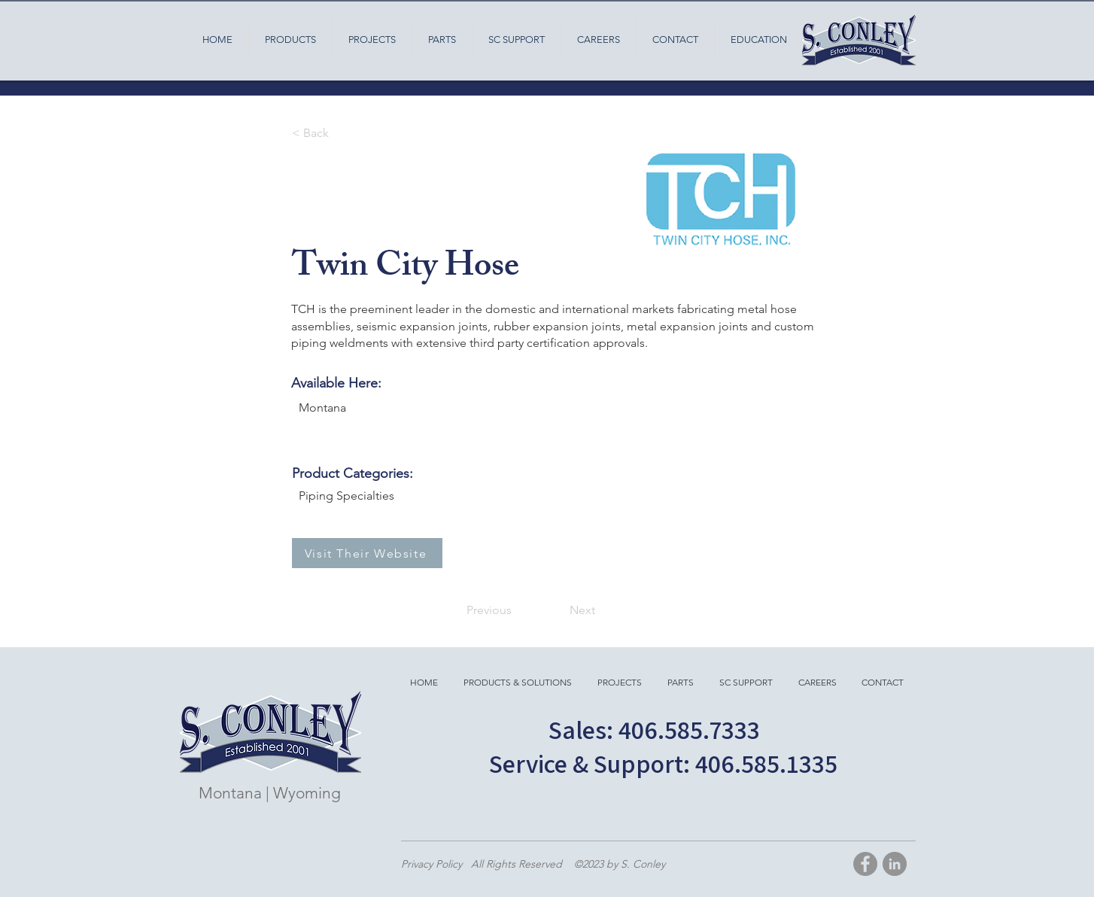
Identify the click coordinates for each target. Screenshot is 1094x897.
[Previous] (492, 610)
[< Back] (341, 133)
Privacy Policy (433, 864)
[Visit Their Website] (367, 553)
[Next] (568, 610)
